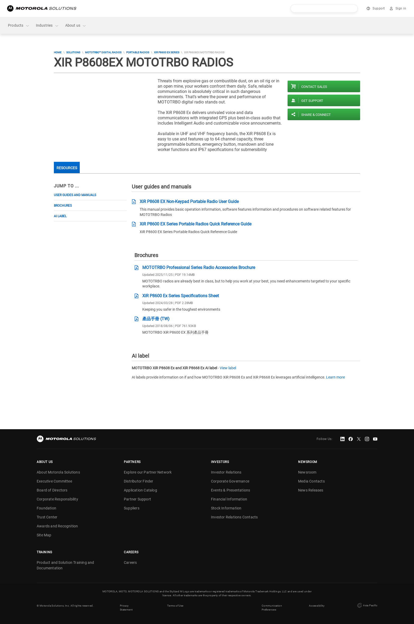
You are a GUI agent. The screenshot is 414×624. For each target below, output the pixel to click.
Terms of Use (175, 605)
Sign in (401, 8)
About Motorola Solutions (58, 472)
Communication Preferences (272, 607)
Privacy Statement (126, 607)
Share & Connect (316, 115)
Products (19, 25)
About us (76, 25)
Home (58, 52)
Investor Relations (226, 472)
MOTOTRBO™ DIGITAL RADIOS (103, 52)
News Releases (310, 490)
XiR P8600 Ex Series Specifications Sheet (180, 295)
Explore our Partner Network (148, 472)
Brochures (63, 205)
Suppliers (131, 508)
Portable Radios (137, 52)
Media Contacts (311, 481)
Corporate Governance (230, 481)
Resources (67, 168)
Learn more (335, 377)
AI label (60, 216)
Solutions (73, 52)
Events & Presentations (230, 490)
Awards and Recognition (57, 526)
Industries (47, 25)
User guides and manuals (75, 195)
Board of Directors (52, 490)
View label (228, 368)
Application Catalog (140, 490)
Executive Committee (54, 481)
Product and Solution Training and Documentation (65, 565)
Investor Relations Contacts (234, 517)
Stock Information (226, 508)
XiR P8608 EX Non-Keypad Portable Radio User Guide (189, 201)
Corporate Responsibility (57, 499)
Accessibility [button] (316, 605)
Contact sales (314, 87)
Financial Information (229, 499)
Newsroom (307, 472)
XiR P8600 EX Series (166, 52)
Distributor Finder (138, 481)
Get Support (312, 101)
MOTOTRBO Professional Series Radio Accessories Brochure (198, 267)
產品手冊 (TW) (156, 318)
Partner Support (137, 499)
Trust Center (47, 517)
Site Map (44, 535)
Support (379, 8)
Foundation (46, 508)
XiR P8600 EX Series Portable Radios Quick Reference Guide (195, 223)
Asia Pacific (366, 605)
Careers (130, 562)
